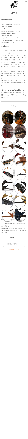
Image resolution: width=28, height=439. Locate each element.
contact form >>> (14, 431)
